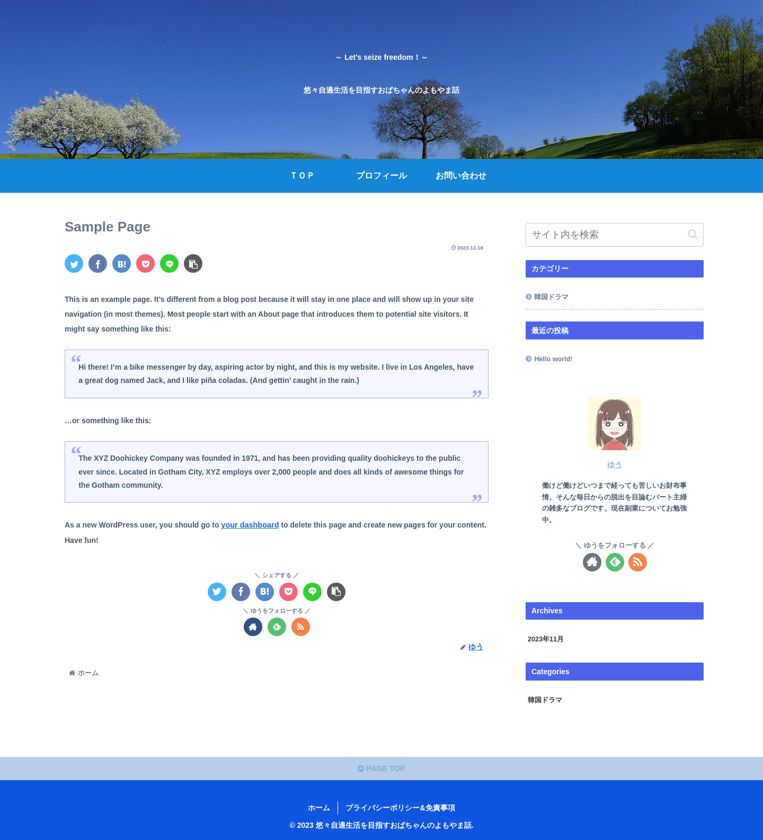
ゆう (614, 464)
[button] (693, 234)
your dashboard (249, 525)
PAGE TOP (382, 768)
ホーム (319, 806)
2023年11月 (546, 639)
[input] (615, 235)
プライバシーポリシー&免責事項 (400, 806)
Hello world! (553, 359)
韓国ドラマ (551, 297)
